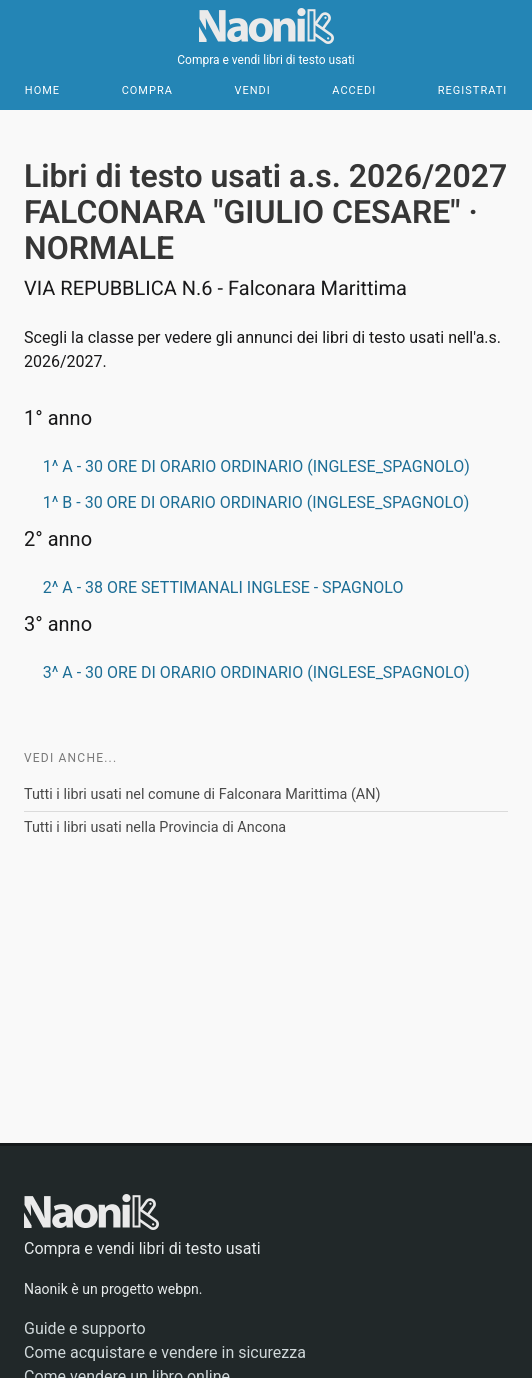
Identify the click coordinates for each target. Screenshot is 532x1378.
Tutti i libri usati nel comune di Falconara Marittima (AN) (202, 794)
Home (42, 90)
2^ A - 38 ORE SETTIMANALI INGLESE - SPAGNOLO (223, 587)
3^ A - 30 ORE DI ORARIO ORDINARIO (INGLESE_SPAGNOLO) (256, 672)
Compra (147, 90)
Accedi (354, 90)
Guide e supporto (85, 1328)
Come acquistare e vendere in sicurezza (165, 1352)
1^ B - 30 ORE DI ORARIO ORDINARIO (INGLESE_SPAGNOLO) (256, 502)
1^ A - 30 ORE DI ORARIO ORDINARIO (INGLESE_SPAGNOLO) (256, 466)
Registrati (472, 90)
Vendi (252, 90)
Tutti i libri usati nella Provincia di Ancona (155, 827)
